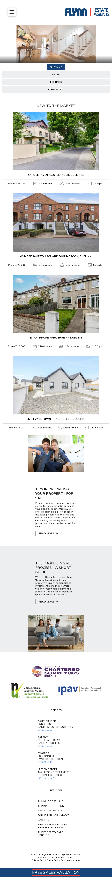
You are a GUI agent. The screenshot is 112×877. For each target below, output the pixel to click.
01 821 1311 (45, 729)
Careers (43, 819)
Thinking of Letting (51, 805)
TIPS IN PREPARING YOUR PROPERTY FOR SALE (53, 826)
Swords (43, 753)
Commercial (56, 89)
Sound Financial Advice (53, 815)
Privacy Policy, (39, 860)
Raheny (43, 737)
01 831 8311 (45, 745)
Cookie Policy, (54, 860)
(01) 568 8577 (46, 777)
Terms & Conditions (70, 860)
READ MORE (46, 533)
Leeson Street (47, 769)
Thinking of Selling (50, 801)
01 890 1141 (45, 761)
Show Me (56, 67)
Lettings (56, 81)
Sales (56, 74)
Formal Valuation (50, 810)
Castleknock (47, 721)
